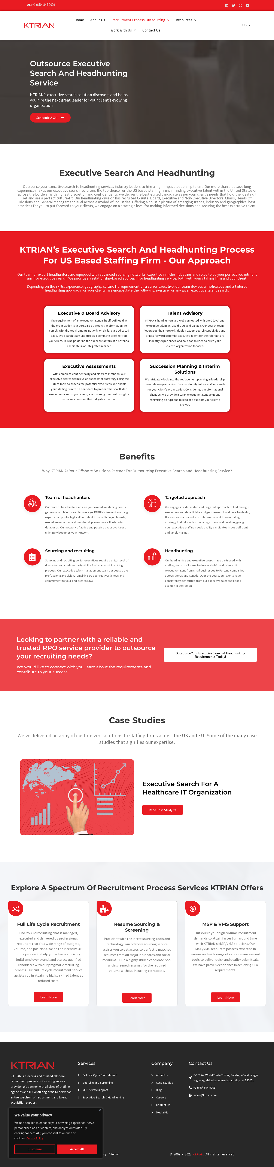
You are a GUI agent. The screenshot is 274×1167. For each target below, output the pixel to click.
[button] (136, 20)
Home (75, 20)
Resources (182, 20)
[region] (56, 1133)
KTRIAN (197, 1154)
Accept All (77, 1149)
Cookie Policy (36, 1138)
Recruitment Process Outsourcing (136, 20)
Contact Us (147, 30)
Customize (35, 1149)
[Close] (100, 1110)
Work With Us (211, 20)
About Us (93, 20)
